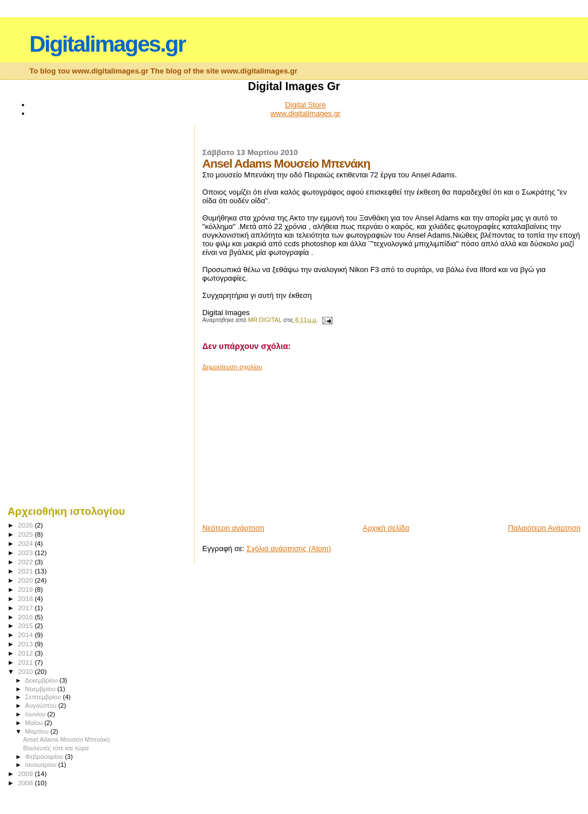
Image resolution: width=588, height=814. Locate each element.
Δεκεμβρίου (42, 680)
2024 (26, 543)
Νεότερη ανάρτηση (233, 528)
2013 (26, 644)
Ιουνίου (36, 714)
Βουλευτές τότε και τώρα (55, 748)
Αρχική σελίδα (386, 528)
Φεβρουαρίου (45, 756)
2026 (26, 525)
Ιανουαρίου (42, 764)
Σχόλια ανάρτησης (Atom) (288, 548)
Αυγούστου (42, 705)
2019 (26, 589)
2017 (26, 607)
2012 (26, 653)
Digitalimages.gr (107, 44)
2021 (26, 571)
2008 (26, 782)
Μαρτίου (38, 731)
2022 (26, 561)
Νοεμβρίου (41, 688)
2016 (26, 617)
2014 (26, 634)
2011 (26, 662)
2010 (26, 671)
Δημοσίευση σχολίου (232, 366)
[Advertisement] (288, 442)
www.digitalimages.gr (305, 113)
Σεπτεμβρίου (44, 696)
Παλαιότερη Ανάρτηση (544, 528)
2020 (26, 580)
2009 (26, 773)
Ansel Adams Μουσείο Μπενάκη (66, 739)
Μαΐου (35, 722)
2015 (26, 625)
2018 (26, 598)
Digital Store (305, 104)
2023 (26, 552)
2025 (26, 534)
